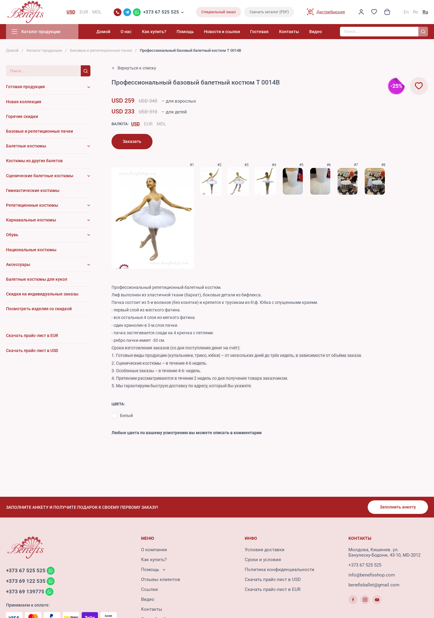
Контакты (289, 31)
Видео (315, 31)
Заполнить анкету (398, 507)
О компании (154, 549)
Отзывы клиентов (160, 579)
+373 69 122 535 (26, 581)
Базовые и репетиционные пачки (101, 50)
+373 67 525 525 (161, 12)
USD (135, 124)
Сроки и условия (263, 559)
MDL (161, 124)
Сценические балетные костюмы (39, 175)
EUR (148, 124)
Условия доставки (265, 549)
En (406, 12)
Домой (103, 31)
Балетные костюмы (26, 146)
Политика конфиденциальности (279, 569)
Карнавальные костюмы (31, 220)
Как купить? (154, 31)
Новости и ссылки (222, 31)
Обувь (12, 234)
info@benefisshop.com (371, 575)
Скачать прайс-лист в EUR (272, 589)
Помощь (185, 31)
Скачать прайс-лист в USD (273, 579)
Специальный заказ (218, 12)
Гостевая (259, 31)
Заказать (132, 141)
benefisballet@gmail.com (373, 585)
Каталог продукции (44, 50)
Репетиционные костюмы (32, 205)
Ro (415, 12)
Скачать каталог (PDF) (269, 12)
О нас (126, 31)
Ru (425, 12)
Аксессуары (18, 264)
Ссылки (149, 589)
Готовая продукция (25, 86)
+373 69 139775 (25, 592)
